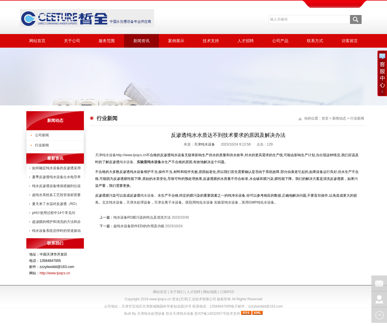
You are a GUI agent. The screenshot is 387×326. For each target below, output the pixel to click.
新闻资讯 (141, 40)
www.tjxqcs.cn (160, 299)
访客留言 (350, 40)
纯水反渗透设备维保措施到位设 (56, 186)
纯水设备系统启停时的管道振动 (56, 231)
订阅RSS (227, 292)
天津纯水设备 (204, 144)
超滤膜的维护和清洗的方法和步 (56, 222)
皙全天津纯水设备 (180, 314)
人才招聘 (245, 40)
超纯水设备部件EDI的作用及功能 (138, 226)
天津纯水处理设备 (151, 314)
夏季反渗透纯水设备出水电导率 (56, 177)
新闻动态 (339, 118)
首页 (325, 118)
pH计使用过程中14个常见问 (53, 213)
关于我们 (177, 292)
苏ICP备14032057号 (210, 314)
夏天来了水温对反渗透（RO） (55, 204)
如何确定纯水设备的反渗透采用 (56, 168)
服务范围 (107, 40)
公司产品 (280, 40)
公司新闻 (42, 135)
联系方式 (315, 40)
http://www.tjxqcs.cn (55, 273)
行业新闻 (42, 145)
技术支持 (211, 40)
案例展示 (176, 40)
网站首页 (37, 40)
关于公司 (72, 40)
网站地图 (210, 292)
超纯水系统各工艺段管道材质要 (56, 195)
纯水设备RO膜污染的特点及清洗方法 (142, 217)
